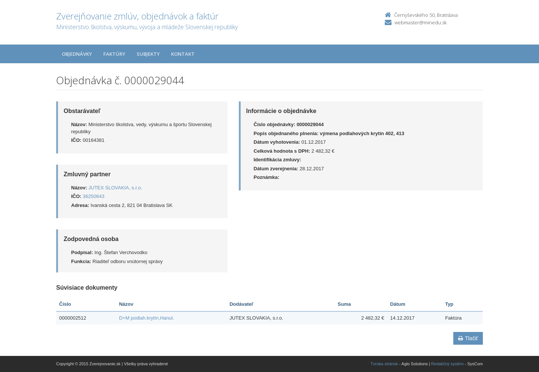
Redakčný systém (447, 364)
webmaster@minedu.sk (421, 22)
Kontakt (183, 54)
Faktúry (114, 54)
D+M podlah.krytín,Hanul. (146, 318)
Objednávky (77, 54)
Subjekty (148, 54)
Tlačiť (468, 338)
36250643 (93, 196)
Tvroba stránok (384, 364)
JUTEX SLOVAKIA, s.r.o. (115, 187)
